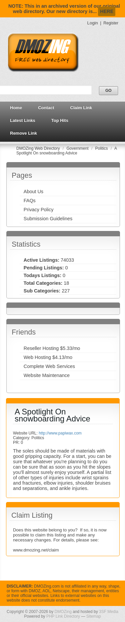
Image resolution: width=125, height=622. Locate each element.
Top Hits (59, 120)
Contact (46, 107)
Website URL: (26, 433)
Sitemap (93, 616)
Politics (102, 148)
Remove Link (23, 133)
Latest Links (22, 120)
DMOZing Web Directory (38, 148)
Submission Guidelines (48, 218)
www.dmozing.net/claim (36, 549)
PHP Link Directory (63, 616)
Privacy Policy (39, 209)
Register (110, 23)
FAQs (30, 200)
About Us (33, 191)
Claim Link (81, 107)
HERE (106, 11)
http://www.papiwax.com (60, 433)
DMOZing (63, 611)
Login (92, 22)
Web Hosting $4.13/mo (48, 357)
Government (78, 148)
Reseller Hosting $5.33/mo (52, 348)
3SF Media (108, 611)
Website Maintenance (47, 375)
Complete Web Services (49, 366)
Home (16, 107)
